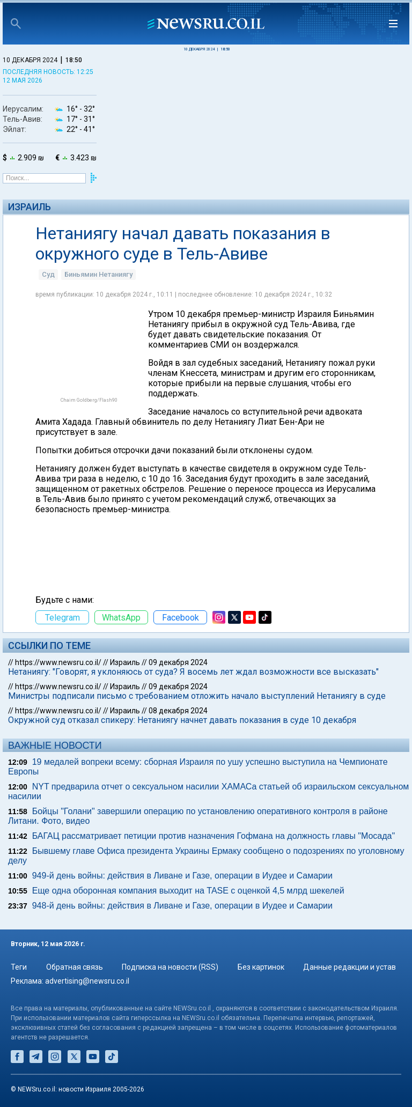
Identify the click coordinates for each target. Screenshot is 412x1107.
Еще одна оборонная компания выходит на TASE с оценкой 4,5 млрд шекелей (188, 890)
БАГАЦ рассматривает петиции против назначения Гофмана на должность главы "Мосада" (213, 835)
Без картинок (261, 967)
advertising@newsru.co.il (87, 981)
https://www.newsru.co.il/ (58, 662)
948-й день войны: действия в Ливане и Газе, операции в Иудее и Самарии (182, 905)
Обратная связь (74, 967)
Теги (19, 967)
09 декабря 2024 (178, 662)
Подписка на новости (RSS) (170, 967)
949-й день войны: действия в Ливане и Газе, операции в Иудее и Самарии (182, 875)
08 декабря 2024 (178, 710)
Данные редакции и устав (349, 967)
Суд (48, 274)
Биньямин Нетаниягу (98, 274)
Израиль (29, 206)
